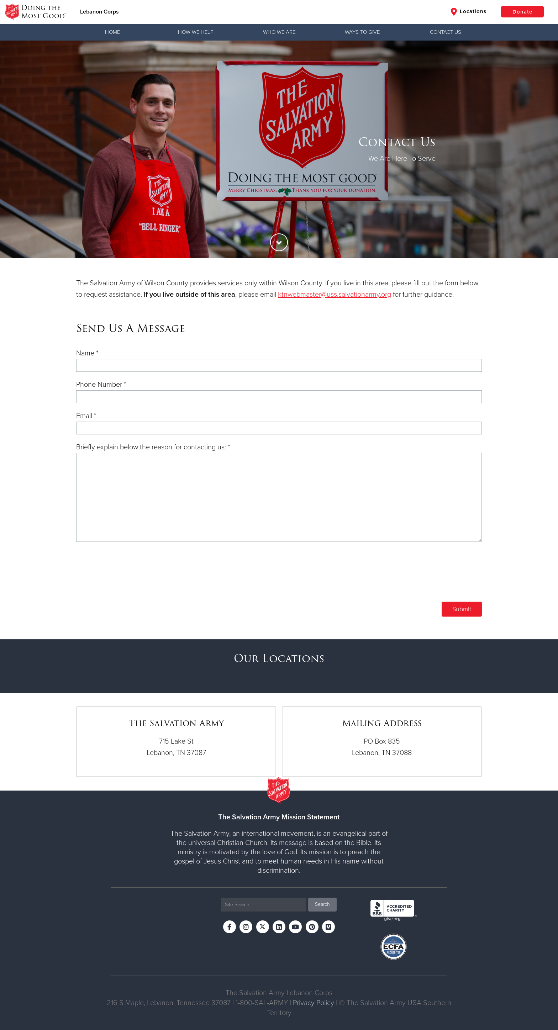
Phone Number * (101, 384)
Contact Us (445, 32)
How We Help (196, 32)
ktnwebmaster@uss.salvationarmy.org (334, 294)
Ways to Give (362, 32)
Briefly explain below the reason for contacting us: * (153, 447)
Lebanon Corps (99, 11)
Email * (86, 416)
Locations (468, 12)
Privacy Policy (313, 1003)
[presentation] (428, 577)
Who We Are (279, 32)
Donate (522, 12)
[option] (279, 149)
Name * (87, 353)
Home (112, 32)
